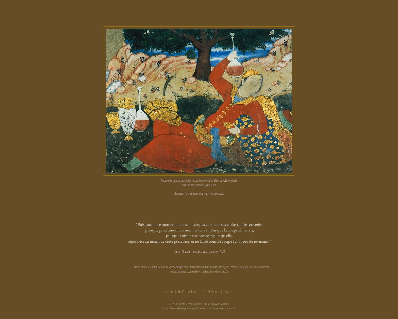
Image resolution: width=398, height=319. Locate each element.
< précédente (211, 291)
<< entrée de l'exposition (180, 291)
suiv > (228, 291)
